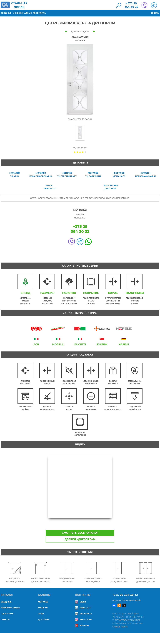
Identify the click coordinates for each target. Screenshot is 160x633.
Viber (80, 602)
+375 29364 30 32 (131, 5)
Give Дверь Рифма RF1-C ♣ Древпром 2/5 (77, 152)
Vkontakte (83, 613)
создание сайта (120, 627)
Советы (154, 13)
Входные (6, 13)
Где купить (39, 13)
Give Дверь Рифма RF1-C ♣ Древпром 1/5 (74, 152)
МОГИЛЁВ (43, 602)
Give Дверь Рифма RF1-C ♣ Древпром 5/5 (85, 152)
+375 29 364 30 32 (125, 594)
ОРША (41, 613)
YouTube (82, 625)
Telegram (82, 608)
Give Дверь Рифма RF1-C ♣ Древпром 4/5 (82, 152)
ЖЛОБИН (43, 608)
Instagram (83, 619)
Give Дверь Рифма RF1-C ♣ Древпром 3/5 (80, 152)
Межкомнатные (22, 13)
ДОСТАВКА (44, 619)
